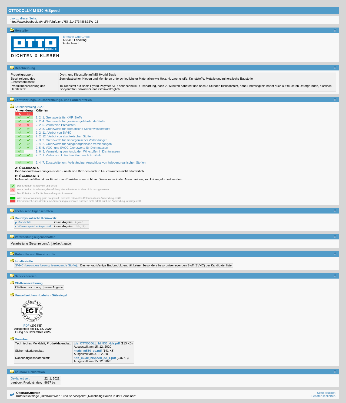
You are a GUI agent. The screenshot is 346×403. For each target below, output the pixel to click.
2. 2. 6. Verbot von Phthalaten (55, 125)
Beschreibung (22, 68)
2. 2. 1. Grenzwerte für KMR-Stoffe (59, 117)
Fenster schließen (323, 396)
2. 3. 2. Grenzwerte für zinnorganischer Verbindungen (72, 140)
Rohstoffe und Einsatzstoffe (32, 254)
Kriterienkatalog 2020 (27, 107)
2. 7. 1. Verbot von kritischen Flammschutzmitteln (69, 155)
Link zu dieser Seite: (23, 18)
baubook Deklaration (27, 372)
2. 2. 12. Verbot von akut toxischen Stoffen (64, 136)
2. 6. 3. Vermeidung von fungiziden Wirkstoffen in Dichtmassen (78, 151)
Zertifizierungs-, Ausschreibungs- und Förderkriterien (51, 99)
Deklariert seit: (20, 378)
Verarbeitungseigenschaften (32, 237)
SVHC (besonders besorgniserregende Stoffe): (46, 265)
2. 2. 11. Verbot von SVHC (53, 132)
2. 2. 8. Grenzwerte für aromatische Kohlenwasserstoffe (73, 128)
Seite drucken (326, 392)
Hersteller (19, 30)
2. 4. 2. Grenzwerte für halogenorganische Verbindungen (74, 143)
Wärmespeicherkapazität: (33, 226)
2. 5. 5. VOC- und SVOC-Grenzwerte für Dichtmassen (72, 147)
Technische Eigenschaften (31, 211)
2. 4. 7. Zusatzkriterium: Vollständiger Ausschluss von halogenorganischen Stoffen (91, 162)
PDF (26, 325)
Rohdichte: (23, 222)
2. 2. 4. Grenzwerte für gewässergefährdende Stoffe (70, 121)
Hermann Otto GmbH (76, 36)
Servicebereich (23, 276)
